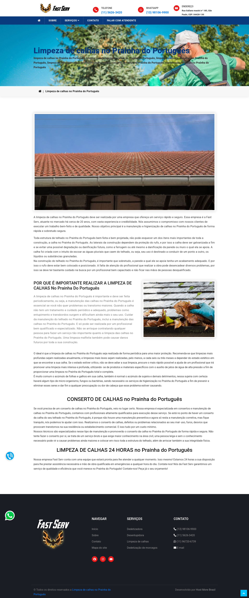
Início (95, 529)
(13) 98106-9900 (157, 12)
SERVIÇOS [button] (72, 20)
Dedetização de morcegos (142, 548)
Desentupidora (135, 535)
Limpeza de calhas (138, 542)
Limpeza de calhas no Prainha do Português (72, 91)
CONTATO (93, 20)
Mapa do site (99, 548)
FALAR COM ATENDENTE (121, 20)
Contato (96, 542)
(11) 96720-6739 (186, 542)
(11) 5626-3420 (111, 12)
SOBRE (52, 20)
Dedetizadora (134, 529)
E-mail (180, 548)
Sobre (95, 535)
